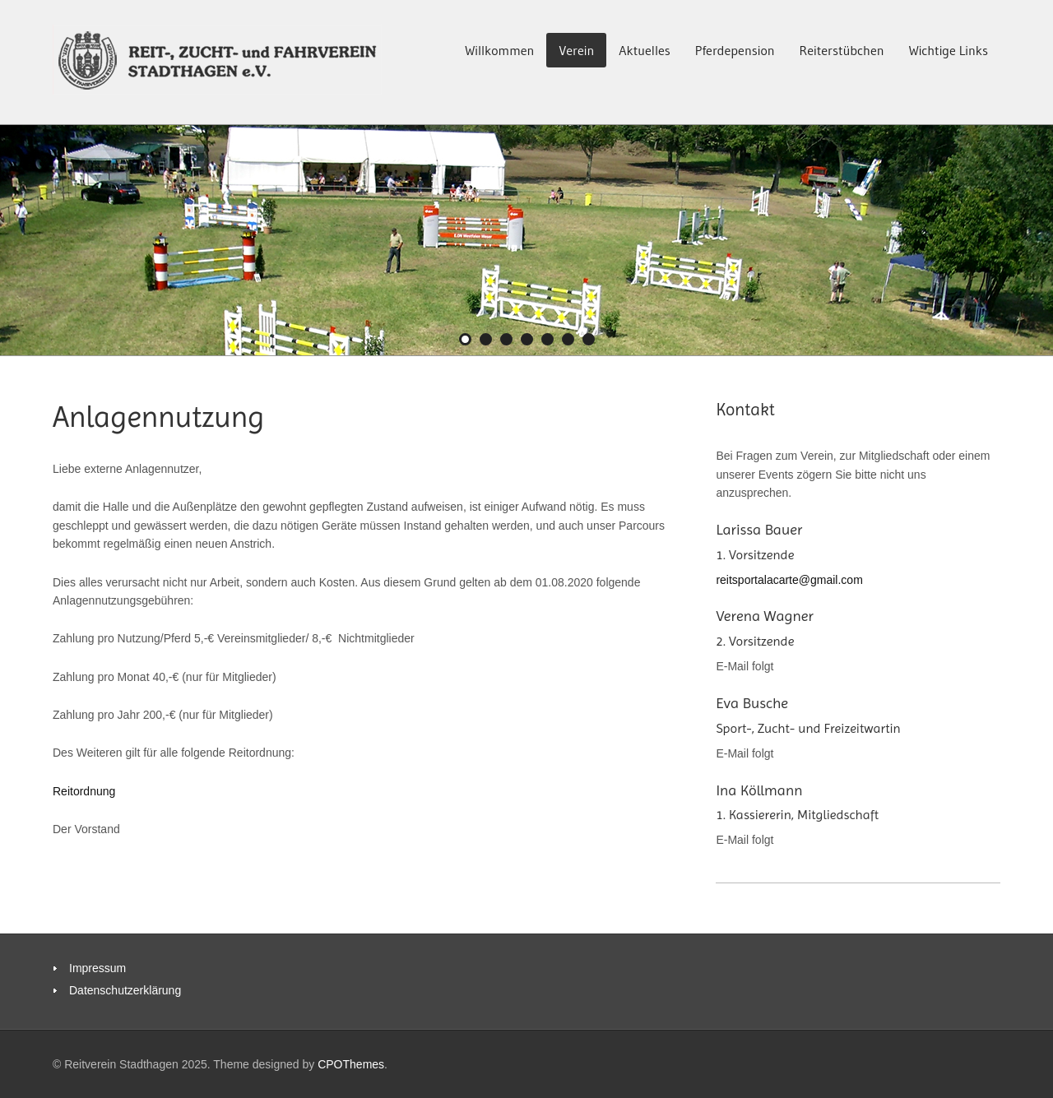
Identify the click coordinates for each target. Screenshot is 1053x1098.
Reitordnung (84, 791)
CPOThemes (351, 1064)
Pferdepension (735, 50)
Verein (576, 50)
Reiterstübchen (842, 50)
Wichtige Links (948, 50)
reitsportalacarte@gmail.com (789, 579)
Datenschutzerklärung (125, 990)
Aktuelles (644, 50)
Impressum (97, 968)
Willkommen (499, 50)
